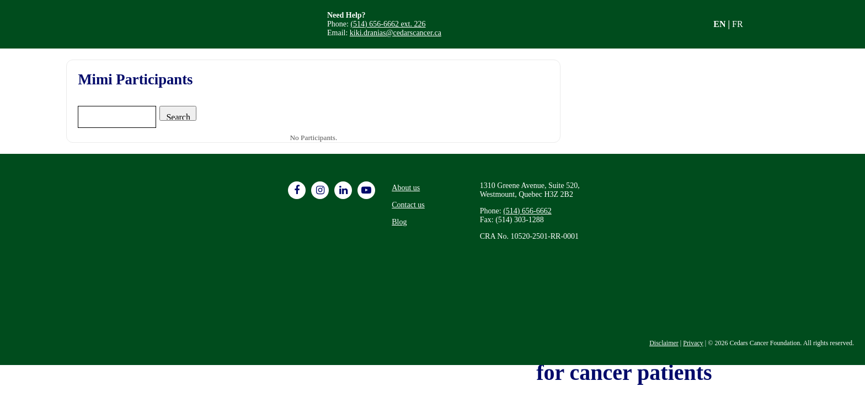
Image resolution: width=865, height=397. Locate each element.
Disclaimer (664, 343)
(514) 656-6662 (527, 211)
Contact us (408, 205)
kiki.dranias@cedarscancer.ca (395, 33)
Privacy (693, 343)
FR (737, 24)
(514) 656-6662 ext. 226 (387, 24)
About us (406, 188)
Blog (399, 222)
